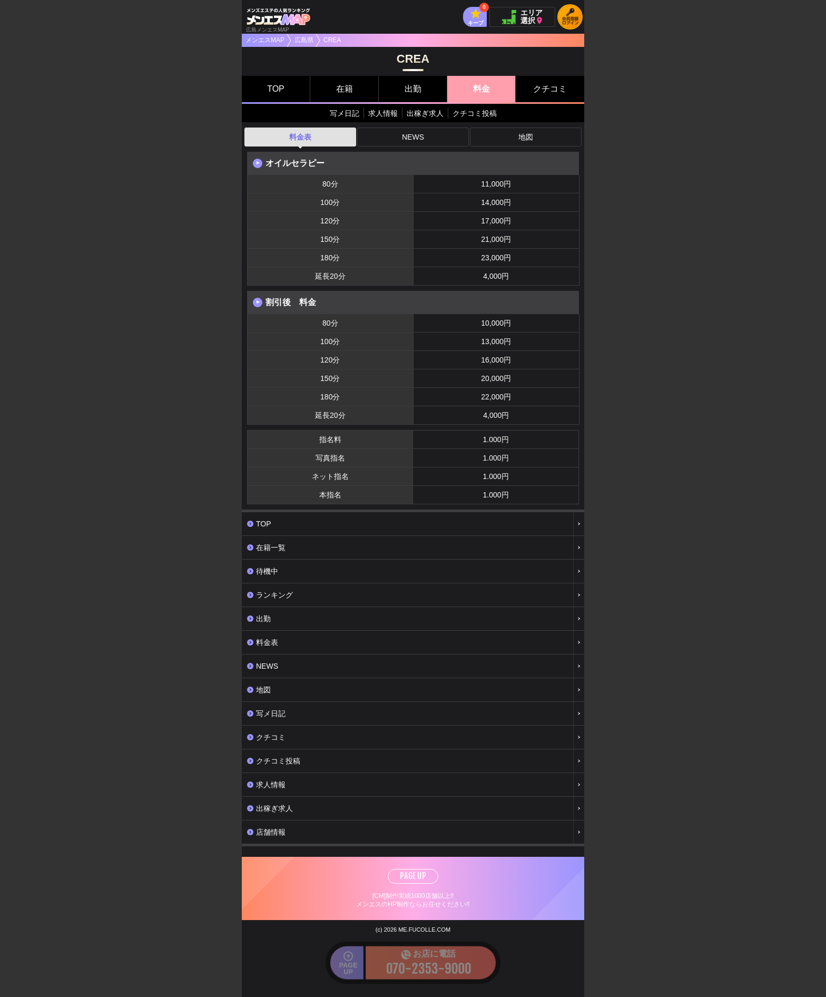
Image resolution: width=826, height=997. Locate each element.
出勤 (413, 88)
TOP (275, 88)
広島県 (303, 40)
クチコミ (550, 88)
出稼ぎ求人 (425, 113)
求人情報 (383, 113)
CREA (332, 40)
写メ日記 (344, 113)
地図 (525, 137)
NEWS (413, 137)
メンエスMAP (264, 40)
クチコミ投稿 (475, 113)
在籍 (344, 88)
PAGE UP (413, 876)
